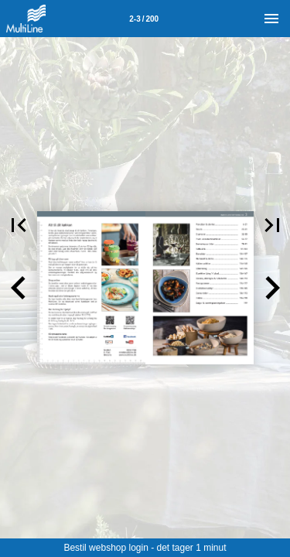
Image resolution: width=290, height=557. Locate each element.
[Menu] (271, 18)
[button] (18, 287)
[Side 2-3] (143, 18)
